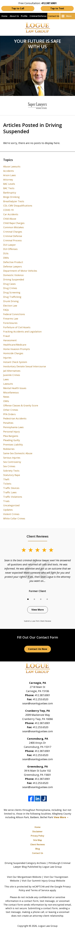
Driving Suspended (13, 279)
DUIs (5, 253)
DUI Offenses (10, 249)
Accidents (8, 170)
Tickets (7, 483)
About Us (14, 16)
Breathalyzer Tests (13, 201)
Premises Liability (13, 444)
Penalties (8, 422)
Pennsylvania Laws (13, 427)
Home (4, 16)
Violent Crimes (11, 514)
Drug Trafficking (12, 296)
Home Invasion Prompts (16, 349)
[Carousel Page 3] (41, 599)
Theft (6, 479)
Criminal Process (12, 240)
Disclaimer (37, 831)
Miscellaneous (11, 392)
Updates (8, 509)
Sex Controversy (12, 461)
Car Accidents (10, 214)
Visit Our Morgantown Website (24, 876)
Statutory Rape (11, 475)
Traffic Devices (11, 488)
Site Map (37, 840)
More (69, 16)
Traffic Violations (12, 496)
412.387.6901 (42, 695)
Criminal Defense (38, 16)
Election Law (10, 305)
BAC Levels (9, 183)
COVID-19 (8, 209)
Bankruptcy (9, 192)
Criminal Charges (12, 231)
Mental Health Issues (14, 388)
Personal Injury (11, 431)
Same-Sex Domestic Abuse (17, 453)
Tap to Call (18, 8)
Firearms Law (10, 318)
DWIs (6, 257)
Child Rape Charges (13, 223)
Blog (37, 848)
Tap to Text (57, 8)
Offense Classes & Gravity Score (20, 405)
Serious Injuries (11, 457)
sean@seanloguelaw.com (37, 703)
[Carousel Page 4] (47, 599)
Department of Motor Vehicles (20, 270)
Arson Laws (9, 175)
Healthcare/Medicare (14, 344)
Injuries (7, 357)
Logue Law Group (48, 925)
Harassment (10, 340)
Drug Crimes (10, 288)
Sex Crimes (9, 466)
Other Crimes (10, 409)
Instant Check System (15, 362)
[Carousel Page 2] (34, 599)
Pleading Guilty (11, 440)
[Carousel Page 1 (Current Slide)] (28, 599)
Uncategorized (11, 505)
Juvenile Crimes (11, 375)
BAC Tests (8, 188)
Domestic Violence (13, 275)
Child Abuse (9, 218)
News (6, 396)
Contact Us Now (37, 648)
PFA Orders (9, 414)
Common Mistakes (13, 227)
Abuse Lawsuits (11, 166)
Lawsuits (8, 383)
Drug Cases (9, 283)
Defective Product (13, 262)
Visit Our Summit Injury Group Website (43, 880)
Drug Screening (11, 292)
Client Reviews (37, 844)
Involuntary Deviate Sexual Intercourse (24, 366)
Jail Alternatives (11, 370)
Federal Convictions (14, 314)
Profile (24, 16)
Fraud (6, 335)
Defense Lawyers (12, 266)
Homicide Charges (13, 353)
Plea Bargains (10, 435)
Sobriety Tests (11, 470)
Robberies (8, 448)
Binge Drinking (11, 196)
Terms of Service (40, 890)
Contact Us (53, 16)
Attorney (8, 179)
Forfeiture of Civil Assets (16, 327)
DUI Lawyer (9, 244)
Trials (6, 501)
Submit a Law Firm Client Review (37, 621)
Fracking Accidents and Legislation (22, 331)
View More (37, 609)
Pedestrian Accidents (14, 418)
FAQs (6, 309)
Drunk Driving (11, 301)
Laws (6, 379)
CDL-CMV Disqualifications (17, 205)
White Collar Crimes (14, 518)
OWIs (6, 401)
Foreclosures (10, 322)
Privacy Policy (37, 835)
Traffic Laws (10, 492)
